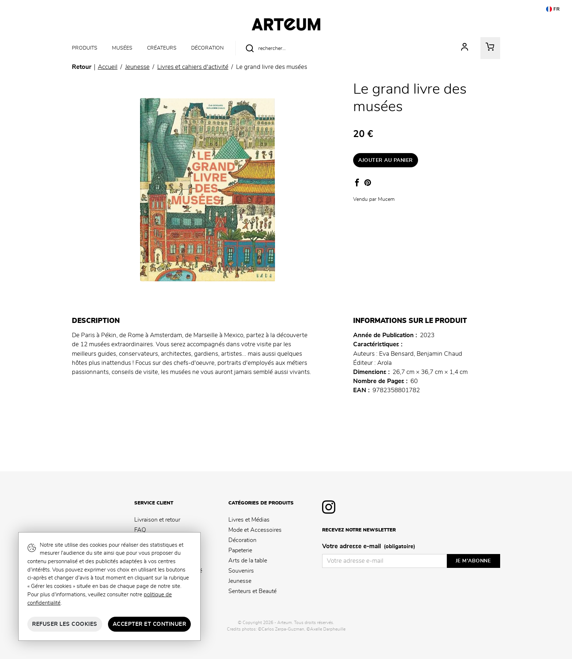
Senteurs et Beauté (252, 591)
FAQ (140, 530)
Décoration (207, 48)
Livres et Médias (249, 520)
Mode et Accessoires (255, 530)
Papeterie (240, 550)
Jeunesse (239, 581)
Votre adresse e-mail (368, 547)
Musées (122, 48)
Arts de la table (247, 561)
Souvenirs (241, 571)
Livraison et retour (157, 520)
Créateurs (162, 48)
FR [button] (553, 9)
